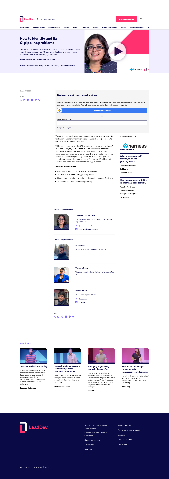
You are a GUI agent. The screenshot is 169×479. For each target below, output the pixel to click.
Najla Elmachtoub (127, 190)
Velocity (96, 27)
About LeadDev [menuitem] (124, 425)
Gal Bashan (124, 169)
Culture (66, 27)
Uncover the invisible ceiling (33, 366)
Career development (109, 27)
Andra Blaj (126, 386)
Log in (68, 127)
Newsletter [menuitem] (89, 444)
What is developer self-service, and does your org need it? (131, 158)
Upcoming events (126, 19)
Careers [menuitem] (121, 434)
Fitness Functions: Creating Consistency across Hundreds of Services (67, 368)
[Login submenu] (142, 19)
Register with (84, 110)
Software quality (39, 27)
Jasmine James (126, 172)
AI (148, 27)
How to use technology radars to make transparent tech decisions (135, 369)
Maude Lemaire (68, 65)
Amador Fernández (127, 187)
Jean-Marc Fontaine (128, 165)
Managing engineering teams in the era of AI (98, 367)
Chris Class (92, 390)
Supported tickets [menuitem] (92, 440)
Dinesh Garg (37, 65)
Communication (54, 27)
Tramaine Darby (52, 65)
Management (24, 27)
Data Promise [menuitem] (38, 467)
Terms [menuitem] (47, 467)
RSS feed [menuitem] (88, 449)
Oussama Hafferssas (28, 388)
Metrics (123, 27)
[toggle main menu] (148, 19)
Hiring (75, 27)
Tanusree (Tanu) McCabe (44, 59)
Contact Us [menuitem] (123, 444)
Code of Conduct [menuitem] (125, 439)
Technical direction (137, 27)
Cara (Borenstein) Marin (129, 193)
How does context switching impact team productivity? (133, 181)
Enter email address (102, 121)
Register (60, 127)
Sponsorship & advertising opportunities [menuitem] (95, 426)
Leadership (85, 27)
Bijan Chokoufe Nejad (62, 386)
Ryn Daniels (124, 197)
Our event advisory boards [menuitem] (129, 430)
